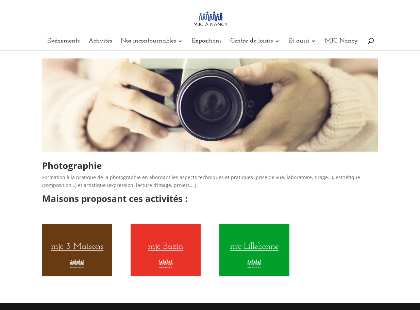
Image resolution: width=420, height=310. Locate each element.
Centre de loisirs (251, 41)
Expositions (206, 41)
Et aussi (298, 41)
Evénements (63, 41)
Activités (100, 41)
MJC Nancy (341, 41)
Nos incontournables (148, 41)
